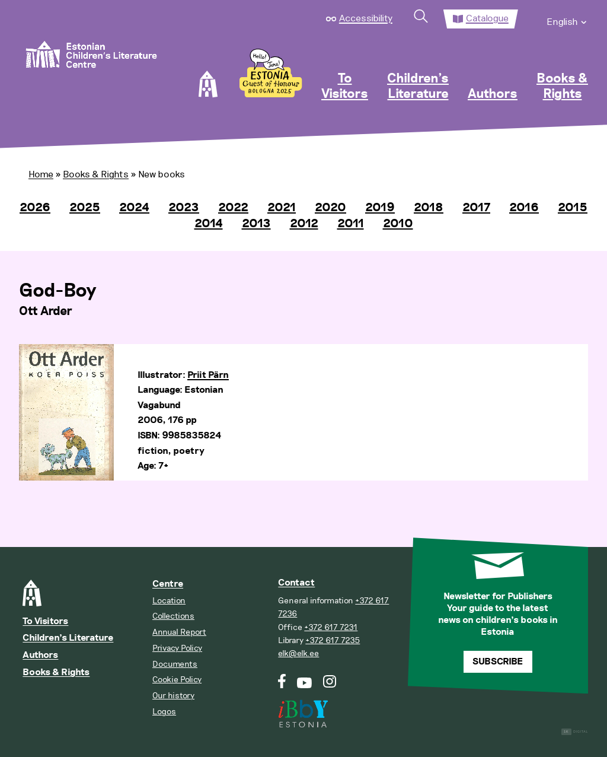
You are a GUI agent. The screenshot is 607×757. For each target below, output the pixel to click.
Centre (167, 584)
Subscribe (497, 662)
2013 (256, 223)
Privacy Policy (177, 648)
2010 (398, 223)
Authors (492, 94)
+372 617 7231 (330, 627)
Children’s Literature (418, 86)
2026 (35, 207)
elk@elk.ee (298, 653)
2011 (350, 223)
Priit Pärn (208, 375)
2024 (134, 207)
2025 (84, 207)
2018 (428, 207)
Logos (164, 712)
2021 (281, 207)
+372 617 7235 (332, 640)
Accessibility (365, 18)
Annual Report (179, 632)
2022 (233, 207)
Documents (174, 664)
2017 (476, 207)
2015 (572, 207)
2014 (208, 223)
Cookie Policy (177, 680)
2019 (380, 207)
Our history (173, 696)
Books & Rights (562, 86)
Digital (574, 732)
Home (40, 174)
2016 (524, 207)
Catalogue (487, 18)
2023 (183, 207)
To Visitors (344, 86)
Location (169, 601)
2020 (330, 207)
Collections (173, 616)
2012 (304, 223)
